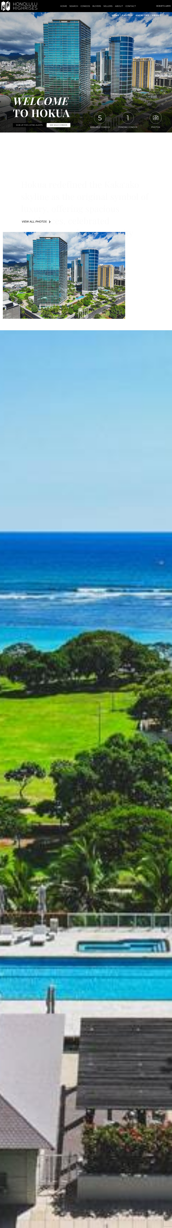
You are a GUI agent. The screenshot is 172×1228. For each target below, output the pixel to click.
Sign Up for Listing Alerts (29, 125)
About (119, 6)
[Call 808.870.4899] (163, 6)
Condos (85, 6)
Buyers (96, 6)
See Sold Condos (58, 125)
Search (73, 6)
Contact (130, 6)
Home (63, 6)
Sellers (108, 6)
